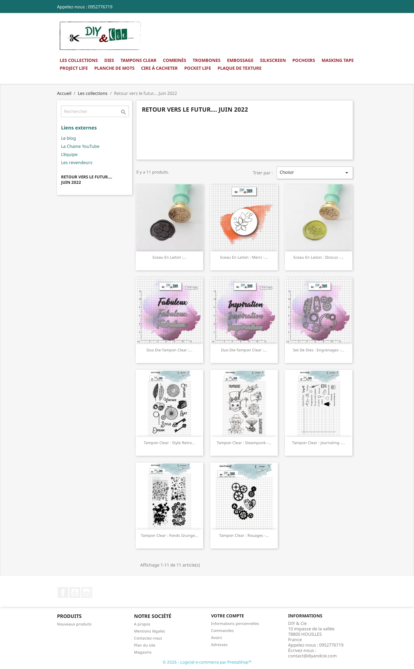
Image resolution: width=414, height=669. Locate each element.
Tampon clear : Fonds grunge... (169, 535)
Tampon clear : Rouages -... (244, 535)
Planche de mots (114, 68)
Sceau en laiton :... (169, 257)
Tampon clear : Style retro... (169, 442)
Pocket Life (197, 68)
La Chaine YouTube (80, 146)
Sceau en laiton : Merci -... (244, 257)
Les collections (79, 60)
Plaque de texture (240, 68)
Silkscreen (273, 60)
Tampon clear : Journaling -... (318, 442)
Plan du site (144, 645)
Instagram (86, 592)
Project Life (74, 68)
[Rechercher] (95, 111)
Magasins (143, 652)
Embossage (240, 60)
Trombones (207, 60)
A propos (142, 624)
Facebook (63, 592)
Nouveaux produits (74, 624)
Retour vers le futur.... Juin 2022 (86, 179)
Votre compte (227, 616)
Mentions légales (149, 631)
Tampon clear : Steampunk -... (244, 442)
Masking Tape (338, 60)
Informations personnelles (235, 623)
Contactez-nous (148, 638)
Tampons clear (138, 60)
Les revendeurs (76, 162)
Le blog (68, 138)
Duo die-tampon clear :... (169, 349)
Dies (109, 60)
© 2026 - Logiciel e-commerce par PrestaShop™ (207, 662)
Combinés (174, 60)
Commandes (222, 630)
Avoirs (216, 637)
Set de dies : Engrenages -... (318, 349)
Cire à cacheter (159, 68)
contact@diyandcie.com (312, 656)
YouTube (74, 592)
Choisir (315, 172)
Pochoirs (303, 60)
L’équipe (69, 154)
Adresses (219, 644)
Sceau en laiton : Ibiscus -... (318, 257)
